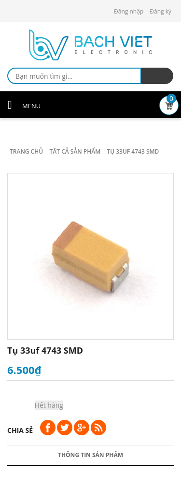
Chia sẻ (20, 430)
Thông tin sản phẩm (90, 455)
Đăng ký (160, 11)
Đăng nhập (128, 11)
